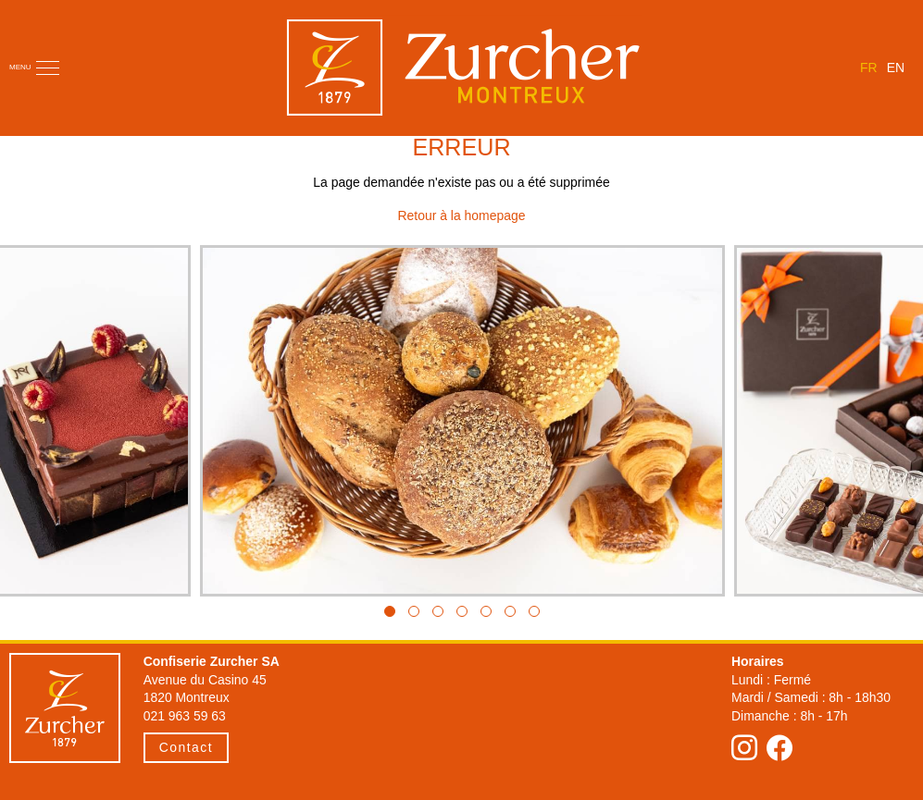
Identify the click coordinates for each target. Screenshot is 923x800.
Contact (186, 747)
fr (869, 67)
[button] (390, 611)
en (895, 67)
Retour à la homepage (462, 215)
